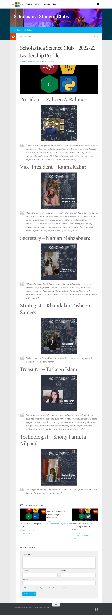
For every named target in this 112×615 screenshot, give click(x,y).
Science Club (26, 36)
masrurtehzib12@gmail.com (60, 523)
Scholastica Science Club (33, 62)
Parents (56, 4)
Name (25, 571)
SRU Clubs (28, 30)
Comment (26, 554)
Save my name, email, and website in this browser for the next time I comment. (54, 588)
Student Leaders (32, 4)
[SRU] (96, 609)
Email (63, 571)
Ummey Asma (28, 533)
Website (25, 579)
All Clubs (17, 30)
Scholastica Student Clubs (41, 16)
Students (46, 4)
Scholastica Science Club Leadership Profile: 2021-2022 (82, 526)
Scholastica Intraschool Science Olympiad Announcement (56, 514)
